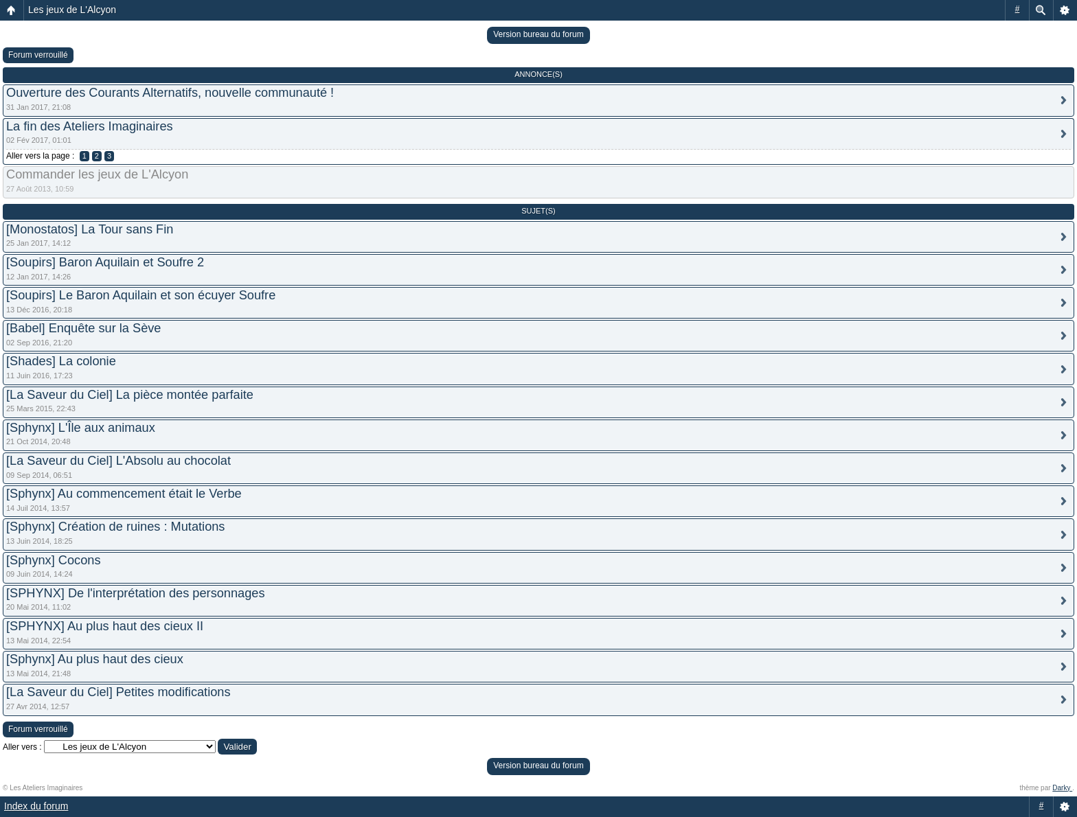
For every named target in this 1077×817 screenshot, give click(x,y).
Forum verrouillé (38, 55)
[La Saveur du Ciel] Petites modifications (118, 692)
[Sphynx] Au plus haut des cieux (94, 659)
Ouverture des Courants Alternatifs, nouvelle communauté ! (170, 93)
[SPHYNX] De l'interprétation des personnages (135, 593)
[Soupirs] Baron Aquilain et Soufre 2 (105, 262)
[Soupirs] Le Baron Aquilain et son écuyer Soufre (140, 295)
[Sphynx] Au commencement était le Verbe (124, 493)
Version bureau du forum (538, 34)
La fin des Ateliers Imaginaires (89, 126)
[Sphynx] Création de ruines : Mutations (115, 526)
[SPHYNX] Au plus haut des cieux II (104, 626)
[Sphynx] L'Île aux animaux (80, 428)
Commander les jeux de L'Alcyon (97, 174)
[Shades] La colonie (61, 361)
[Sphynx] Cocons (53, 560)
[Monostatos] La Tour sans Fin (89, 229)
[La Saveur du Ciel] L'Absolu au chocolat (118, 461)
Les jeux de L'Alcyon (72, 9)
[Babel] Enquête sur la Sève (83, 328)
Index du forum (36, 806)
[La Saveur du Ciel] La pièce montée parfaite (129, 395)
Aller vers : (22, 747)
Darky (1062, 788)
